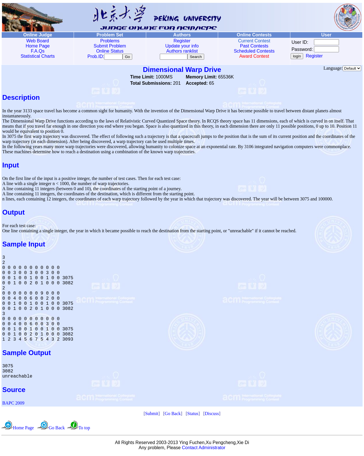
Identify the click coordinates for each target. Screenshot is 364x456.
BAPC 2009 (13, 404)
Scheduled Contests (254, 51)
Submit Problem (110, 45)
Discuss (212, 414)
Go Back (173, 414)
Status (192, 414)
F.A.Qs (37, 51)
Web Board (37, 40)
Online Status (109, 51)
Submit (151, 414)
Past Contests (254, 45)
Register (182, 40)
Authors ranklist (182, 51)
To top (84, 428)
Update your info (181, 45)
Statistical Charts (37, 56)
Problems (109, 40)
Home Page (38, 45)
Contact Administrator (204, 448)
